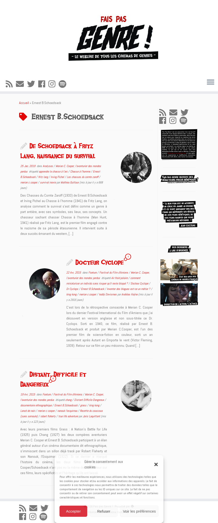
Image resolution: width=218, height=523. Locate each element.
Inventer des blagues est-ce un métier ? (129, 289)
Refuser (103, 511)
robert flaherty (48, 416)
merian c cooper (29, 182)
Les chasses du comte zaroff (83, 177)
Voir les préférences (139, 511)
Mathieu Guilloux (70, 182)
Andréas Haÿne (129, 294)
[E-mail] (21, 84)
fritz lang (43, 177)
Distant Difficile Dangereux (89, 400)
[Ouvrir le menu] (210, 82)
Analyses (48, 166)
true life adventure (68, 416)
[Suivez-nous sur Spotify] (64, 84)
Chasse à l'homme (80, 172)
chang (68, 400)
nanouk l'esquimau (67, 411)
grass (83, 405)
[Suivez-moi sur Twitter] (32, 84)
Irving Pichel (58, 177)
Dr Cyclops (72, 289)
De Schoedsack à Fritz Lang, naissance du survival (57, 151)
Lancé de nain (28, 411)
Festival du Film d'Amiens (114, 273)
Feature (92, 273)
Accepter (73, 511)
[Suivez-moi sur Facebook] (43, 84)
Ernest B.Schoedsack (93, 289)
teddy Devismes (108, 294)
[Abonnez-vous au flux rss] (11, 84)
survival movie (48, 182)
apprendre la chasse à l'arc (53, 172)
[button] (156, 464)
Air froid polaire (119, 278)
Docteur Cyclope (99, 262)
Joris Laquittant (91, 416)
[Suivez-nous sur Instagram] (53, 84)
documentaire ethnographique (36, 405)
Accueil (24, 103)
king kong (71, 294)
